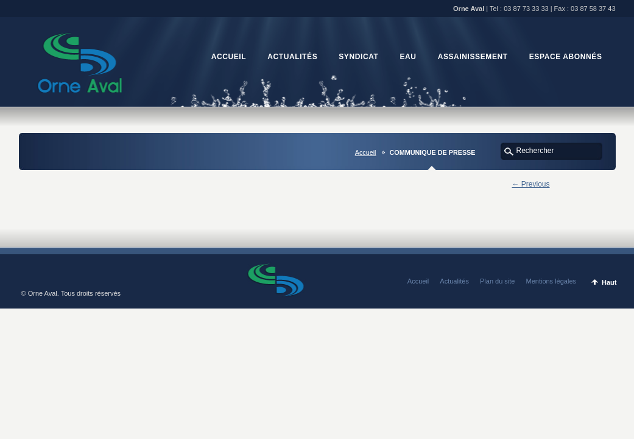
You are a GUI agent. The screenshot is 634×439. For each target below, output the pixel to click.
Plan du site (497, 281)
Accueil (365, 152)
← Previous (531, 184)
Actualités (454, 281)
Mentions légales (551, 281)
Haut (609, 282)
